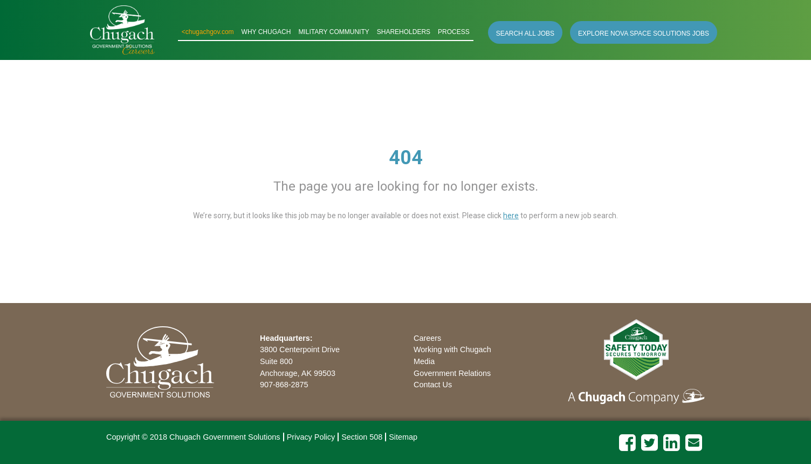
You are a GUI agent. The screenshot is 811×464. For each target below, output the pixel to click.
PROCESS (454, 32)
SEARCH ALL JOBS (525, 33)
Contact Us (433, 384)
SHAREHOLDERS (403, 32)
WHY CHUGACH (266, 32)
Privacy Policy (311, 437)
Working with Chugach (452, 349)
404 (406, 157)
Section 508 (361, 437)
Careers (427, 338)
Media (424, 361)
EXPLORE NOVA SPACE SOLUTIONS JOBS (643, 33)
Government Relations (452, 373)
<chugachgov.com (208, 32)
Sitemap (403, 437)
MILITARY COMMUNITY (333, 32)
